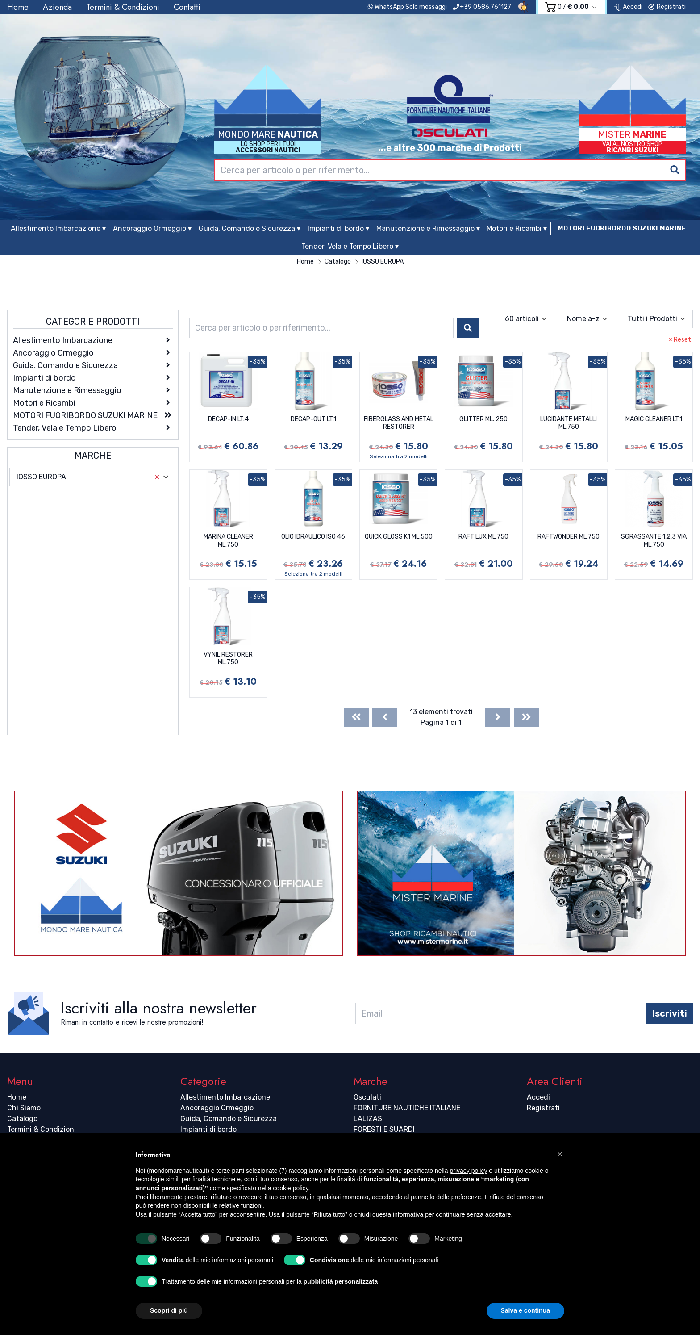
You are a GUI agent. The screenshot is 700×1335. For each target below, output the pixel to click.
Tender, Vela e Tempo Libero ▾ (350, 246)
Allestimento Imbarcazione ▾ (58, 228)
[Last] (526, 717)
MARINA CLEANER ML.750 (228, 540)
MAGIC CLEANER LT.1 (653, 419)
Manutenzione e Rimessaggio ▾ (428, 228)
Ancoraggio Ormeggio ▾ (152, 228)
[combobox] (450, 170)
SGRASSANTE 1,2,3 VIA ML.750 (654, 540)
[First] (356, 717)
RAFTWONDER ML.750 (569, 536)
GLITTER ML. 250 (483, 419)
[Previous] (384, 717)
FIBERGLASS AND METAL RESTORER (398, 423)
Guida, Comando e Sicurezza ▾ (249, 228)
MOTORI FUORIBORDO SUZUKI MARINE (622, 228)
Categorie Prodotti (93, 321)
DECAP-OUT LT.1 (313, 419)
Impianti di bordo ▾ (338, 228)
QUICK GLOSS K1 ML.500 (399, 536)
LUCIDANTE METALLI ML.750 (568, 423)
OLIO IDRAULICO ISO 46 (313, 536)
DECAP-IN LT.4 (228, 419)
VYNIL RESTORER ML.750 (228, 658)
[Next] (497, 717)
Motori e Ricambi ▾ (517, 228)
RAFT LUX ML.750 (483, 536)
